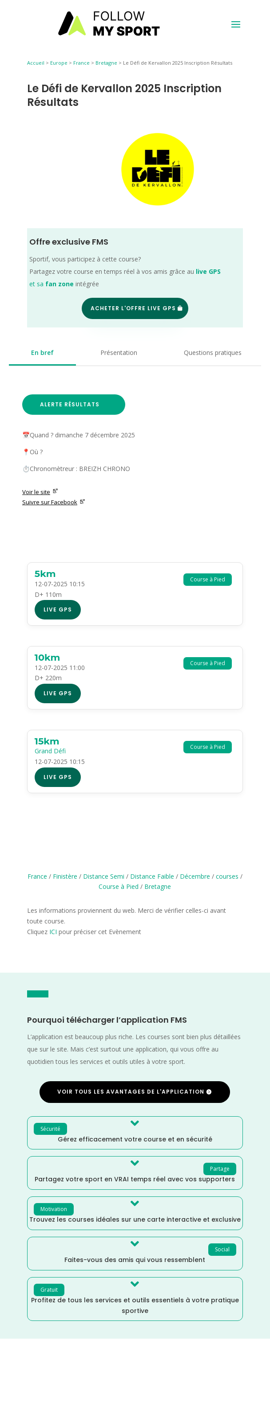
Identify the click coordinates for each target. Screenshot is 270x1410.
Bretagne (106, 62)
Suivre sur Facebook (53, 502)
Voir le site (40, 492)
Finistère (65, 876)
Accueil (35, 62)
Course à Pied (119, 886)
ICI (53, 931)
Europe (59, 62)
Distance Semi (103, 876)
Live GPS (58, 609)
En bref (42, 352)
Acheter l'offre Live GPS (133, 308)
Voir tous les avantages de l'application (130, 1091)
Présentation (118, 352)
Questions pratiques (213, 352)
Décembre (195, 876)
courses (227, 876)
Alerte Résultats (69, 404)
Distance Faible (152, 876)
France (81, 62)
